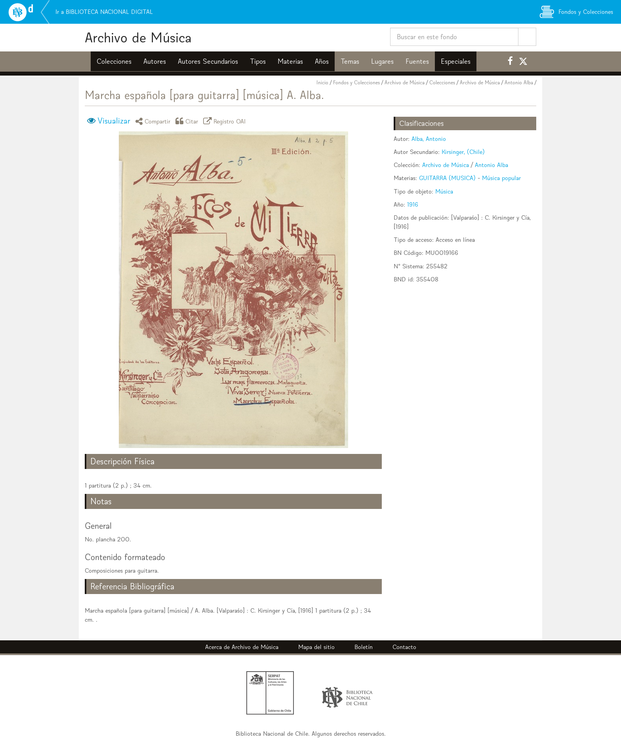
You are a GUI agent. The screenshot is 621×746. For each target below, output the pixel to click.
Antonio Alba (519, 82)
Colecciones (114, 61)
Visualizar (113, 121)
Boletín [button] (363, 647)
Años (322, 61)
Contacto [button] (404, 647)
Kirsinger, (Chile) (463, 152)
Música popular (501, 178)
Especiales (456, 61)
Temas (350, 61)
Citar (188, 121)
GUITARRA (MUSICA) (447, 178)
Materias (290, 61)
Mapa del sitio (316, 647)
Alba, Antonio (428, 138)
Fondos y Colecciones (356, 82)
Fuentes (417, 61)
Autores (154, 61)
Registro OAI (225, 121)
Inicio (322, 82)
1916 (412, 204)
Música (444, 191)
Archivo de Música (138, 37)
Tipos (258, 61)
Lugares (382, 61)
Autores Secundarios (208, 61)
